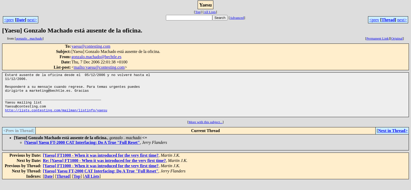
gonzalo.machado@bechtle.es (97, 57)
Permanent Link (377, 38)
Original (397, 38)
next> (32, 20)
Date (21, 20)
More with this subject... (205, 131)
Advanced (237, 18)
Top (198, 12)
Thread (388, 20)
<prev (9, 20)
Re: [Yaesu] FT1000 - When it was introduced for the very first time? (104, 169)
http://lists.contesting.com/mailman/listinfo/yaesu (56, 118)
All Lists (210, 12)
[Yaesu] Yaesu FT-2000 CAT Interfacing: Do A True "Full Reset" (82, 151)
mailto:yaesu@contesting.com (99, 67)
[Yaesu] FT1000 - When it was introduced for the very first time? (101, 164)
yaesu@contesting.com (91, 46)
